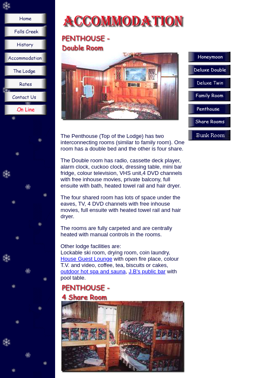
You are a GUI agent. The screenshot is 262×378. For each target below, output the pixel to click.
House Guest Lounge (86, 259)
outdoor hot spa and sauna (93, 271)
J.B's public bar (147, 271)
